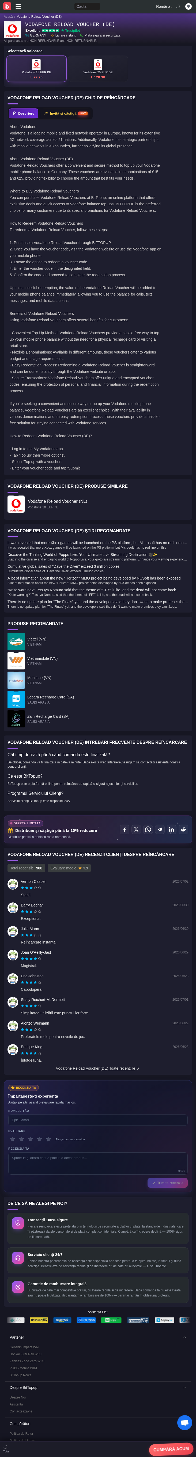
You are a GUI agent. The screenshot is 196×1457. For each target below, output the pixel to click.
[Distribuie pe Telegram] (160, 829)
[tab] (23, 113)
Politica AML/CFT (22, 1330)
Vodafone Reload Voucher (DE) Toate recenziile (98, 1068)
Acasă (8, 17)
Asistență (16, 1286)
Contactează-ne (21, 1293)
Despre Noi (18, 1279)
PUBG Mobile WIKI (23, 1250)
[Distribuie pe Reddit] (183, 829)
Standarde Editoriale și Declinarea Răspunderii (43, 1366)
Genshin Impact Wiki (24, 1229)
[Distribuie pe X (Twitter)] (136, 829)
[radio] (23, 888)
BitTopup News (20, 1257)
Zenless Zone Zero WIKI (27, 1243)
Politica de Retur (21, 1316)
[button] (98, 1219)
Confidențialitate (21, 1359)
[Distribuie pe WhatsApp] (148, 829)
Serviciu (15, 1352)
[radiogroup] (31, 888)
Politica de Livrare (22, 1323)
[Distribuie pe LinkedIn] (171, 829)
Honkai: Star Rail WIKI (26, 1236)
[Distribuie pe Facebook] (124, 829)
